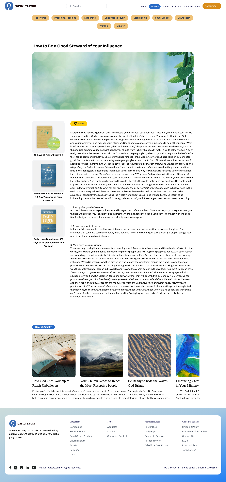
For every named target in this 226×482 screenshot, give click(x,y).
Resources (212, 6)
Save (79, 123)
